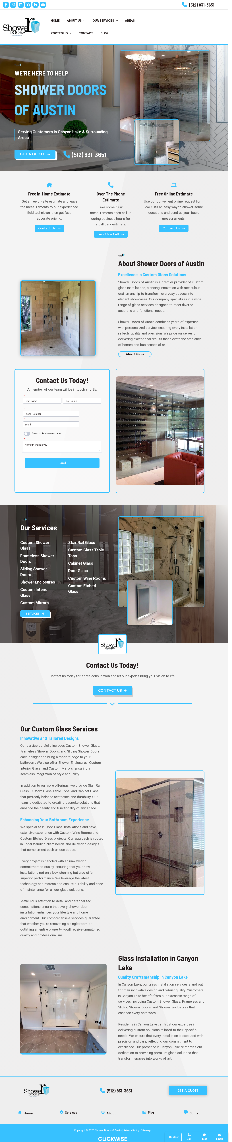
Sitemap (149, 1124)
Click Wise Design (203, 1122)
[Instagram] (17, 5)
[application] (85, 17)
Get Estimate (208, 24)
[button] (119, 1085)
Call (175, 1074)
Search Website (184, 1092)
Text (204, 1136)
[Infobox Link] (201, 5)
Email (219, 1136)
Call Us (178, 23)
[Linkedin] (24, 5)
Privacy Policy (135, 1124)
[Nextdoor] (32, 5)
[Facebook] (9, 5)
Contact (178, 1083)
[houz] (39, 5)
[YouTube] (47, 5)
